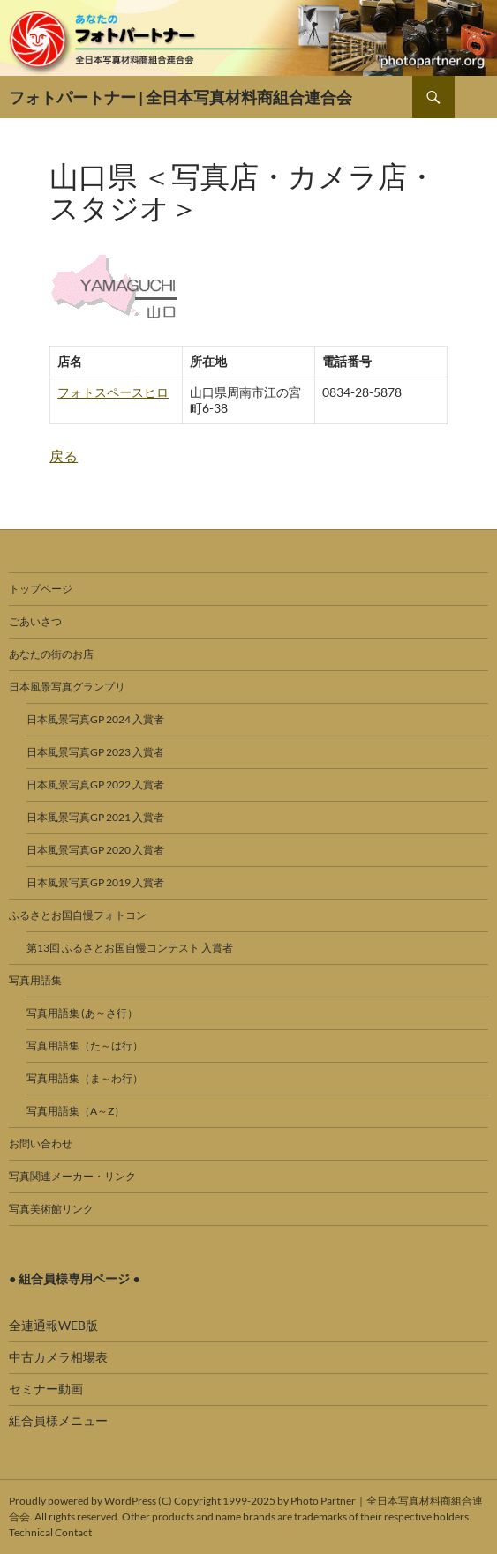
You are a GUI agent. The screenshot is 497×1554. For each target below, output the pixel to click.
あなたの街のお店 (51, 654)
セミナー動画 (46, 1388)
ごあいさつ (35, 621)
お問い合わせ (40, 1143)
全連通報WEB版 (53, 1325)
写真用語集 (35, 980)
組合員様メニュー (58, 1420)
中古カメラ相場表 (58, 1356)
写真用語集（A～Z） (75, 1110)
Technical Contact (50, 1532)
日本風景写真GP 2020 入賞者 (95, 849)
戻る (63, 455)
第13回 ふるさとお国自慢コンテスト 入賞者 (129, 947)
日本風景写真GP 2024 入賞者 (95, 719)
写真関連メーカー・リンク (72, 1176)
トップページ (40, 588)
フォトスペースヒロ (113, 392)
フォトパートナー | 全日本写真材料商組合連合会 (180, 97)
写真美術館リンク (51, 1208)
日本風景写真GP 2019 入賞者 (95, 882)
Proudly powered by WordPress (82, 1500)
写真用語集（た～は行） (84, 1045)
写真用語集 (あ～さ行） (82, 1013)
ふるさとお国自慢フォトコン (78, 915)
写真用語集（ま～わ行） (84, 1078)
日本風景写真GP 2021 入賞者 (95, 817)
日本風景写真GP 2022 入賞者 (95, 784)
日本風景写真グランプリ (67, 686)
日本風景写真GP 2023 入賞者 (95, 751)
